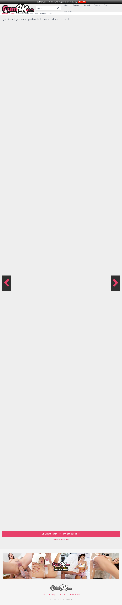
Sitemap (52, 595)
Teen (105, 5)
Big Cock (87, 5)
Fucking (97, 5)
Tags (43, 595)
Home (67, 5)
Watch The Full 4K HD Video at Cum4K (61, 533)
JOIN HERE (82, 2)
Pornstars (68, 11)
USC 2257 (62, 595)
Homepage (5, 13)
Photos (13, 13)
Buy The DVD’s (75, 595)
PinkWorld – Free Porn (61, 540)
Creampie (76, 5)
